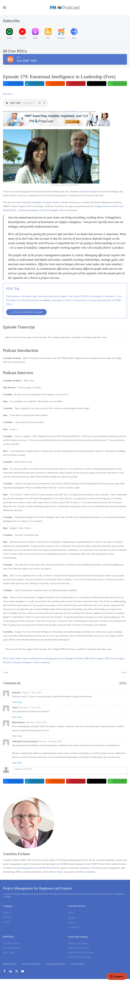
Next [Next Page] (124, 672)
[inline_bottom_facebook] (13, 781)
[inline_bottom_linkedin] (34, 781)
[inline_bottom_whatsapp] (117, 781)
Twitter (60, 872)
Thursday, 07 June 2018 (30, 707)
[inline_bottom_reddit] (55, 781)
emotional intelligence (90, 191)
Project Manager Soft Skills (70, 658)
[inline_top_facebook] (13, 83)
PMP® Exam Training (78, 943)
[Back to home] (65, 7)
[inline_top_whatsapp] (117, 83)
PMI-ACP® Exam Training (80, 952)
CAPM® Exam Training (79, 957)
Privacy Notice (78, 964)
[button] (4, 7)
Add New (123, 683)
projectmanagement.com (26, 868)
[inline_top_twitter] (96, 83)
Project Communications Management (39, 658)
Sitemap (71, 918)
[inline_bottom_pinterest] (76, 781)
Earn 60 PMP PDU (11, 948)
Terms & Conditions (31, 964)
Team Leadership (42, 662)
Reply (20, 702)
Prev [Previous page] (5, 672)
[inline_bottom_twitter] (96, 781)
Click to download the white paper (26, 312)
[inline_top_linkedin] (34, 83)
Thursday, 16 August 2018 (50, 741)
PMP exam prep (77, 111)
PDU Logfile (9, 952)
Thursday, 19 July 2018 (36, 722)
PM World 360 (48, 868)
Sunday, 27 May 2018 (31, 692)
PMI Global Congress (94, 658)
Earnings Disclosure (56, 964)
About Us (7, 912)
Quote (14, 702)
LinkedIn (91, 872)
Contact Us (8, 917)
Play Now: (8, 94)
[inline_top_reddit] (55, 83)
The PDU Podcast (11, 943)
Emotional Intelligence (22, 662)
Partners (6, 921)
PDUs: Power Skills (12, 658)
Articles (71, 922)
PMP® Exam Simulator (79, 948)
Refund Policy (9, 964)
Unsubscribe (73, 927)
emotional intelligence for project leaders (41, 202)
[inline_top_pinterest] (76, 83)
